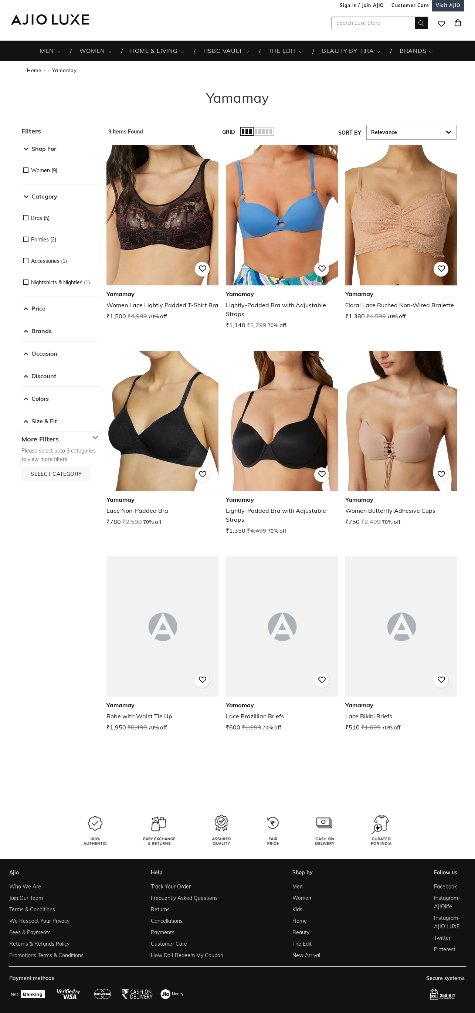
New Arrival (306, 955)
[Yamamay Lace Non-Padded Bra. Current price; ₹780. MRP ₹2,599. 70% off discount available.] (162, 438)
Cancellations (167, 921)
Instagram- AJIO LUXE (447, 922)
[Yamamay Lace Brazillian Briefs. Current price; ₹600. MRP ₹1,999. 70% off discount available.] (282, 644)
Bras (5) (40, 218)
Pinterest (444, 949)
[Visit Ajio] (448, 5)
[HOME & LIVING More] (182, 51)
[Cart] (457, 23)
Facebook (445, 886)
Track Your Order (171, 886)
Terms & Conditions (32, 909)
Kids (297, 909)
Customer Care (169, 944)
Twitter (442, 938)
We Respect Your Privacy (39, 921)
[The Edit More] (300, 51)
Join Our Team (26, 898)
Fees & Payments (30, 932)
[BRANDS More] (431, 51)
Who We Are (25, 886)
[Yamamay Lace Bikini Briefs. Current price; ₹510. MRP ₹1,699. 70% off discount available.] (401, 644)
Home (34, 70)
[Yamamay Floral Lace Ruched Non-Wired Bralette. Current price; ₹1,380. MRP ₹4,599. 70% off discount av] (401, 233)
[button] (61, 131)
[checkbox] (61, 165)
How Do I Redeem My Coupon (187, 955)
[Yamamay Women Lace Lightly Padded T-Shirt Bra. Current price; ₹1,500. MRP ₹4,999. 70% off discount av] (162, 233)
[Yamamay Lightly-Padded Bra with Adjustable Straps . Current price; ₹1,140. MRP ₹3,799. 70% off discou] (282, 237)
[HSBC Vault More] (247, 51)
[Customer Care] (410, 5)
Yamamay (64, 70)
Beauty (300, 932)
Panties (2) (43, 239)
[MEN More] (58, 51)
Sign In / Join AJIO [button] (362, 5)
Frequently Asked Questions (184, 898)
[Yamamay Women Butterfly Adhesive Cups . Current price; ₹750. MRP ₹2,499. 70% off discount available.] (401, 438)
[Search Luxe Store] (380, 23)
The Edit (302, 944)
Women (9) (44, 170)
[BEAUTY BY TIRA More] (378, 51)
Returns (160, 909)
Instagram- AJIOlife (447, 902)
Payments (162, 932)
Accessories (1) (49, 261)
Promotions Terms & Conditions (46, 955)
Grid (228, 132)
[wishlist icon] (441, 23)
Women (301, 898)
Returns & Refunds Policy (39, 944)
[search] (421, 23)
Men (297, 886)
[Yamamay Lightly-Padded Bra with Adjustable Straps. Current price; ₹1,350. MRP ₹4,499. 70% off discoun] (282, 443)
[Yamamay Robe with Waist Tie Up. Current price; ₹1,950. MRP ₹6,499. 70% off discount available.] (162, 644)
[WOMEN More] (109, 51)
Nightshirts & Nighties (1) (60, 282)
